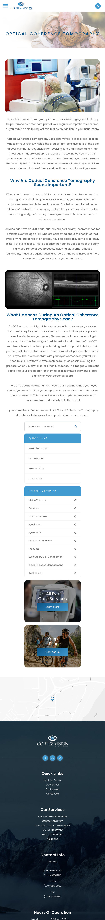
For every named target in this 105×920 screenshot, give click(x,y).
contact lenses (38, 516)
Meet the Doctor (38, 448)
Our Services (36, 458)
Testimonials (36, 468)
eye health (35, 532)
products (34, 548)
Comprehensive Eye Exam (52, 816)
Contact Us (35, 478)
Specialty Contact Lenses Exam (52, 825)
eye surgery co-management (46, 556)
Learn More (52, 607)
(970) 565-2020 (52, 885)
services (34, 508)
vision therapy (37, 500)
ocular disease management (46, 565)
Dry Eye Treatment (53, 830)
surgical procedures (40, 540)
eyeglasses (35, 524)
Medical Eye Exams (52, 834)
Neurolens (52, 839)
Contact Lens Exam (52, 821)
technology (35, 573)
